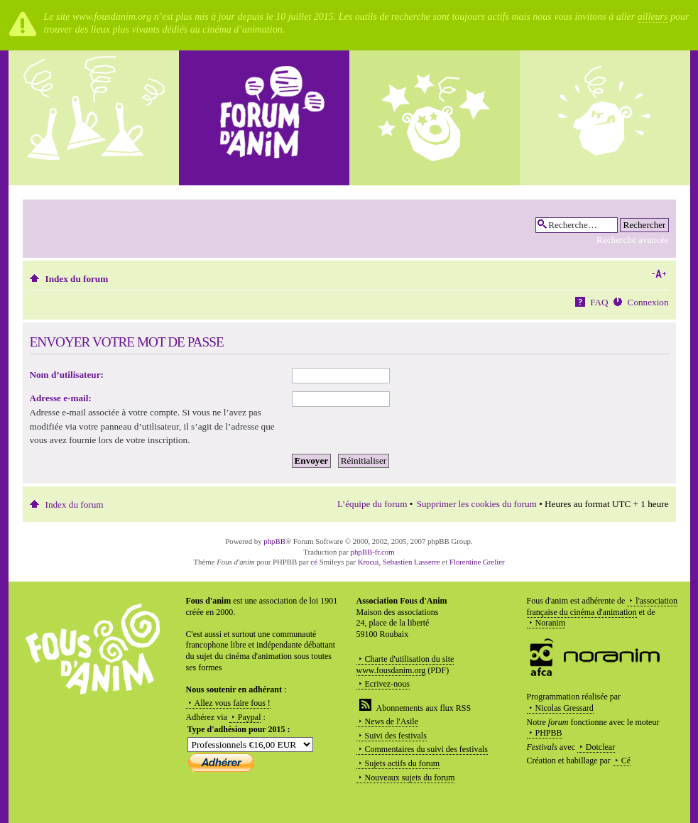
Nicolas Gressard (564, 708)
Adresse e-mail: (61, 398)
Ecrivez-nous (387, 684)
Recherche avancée (632, 239)
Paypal (249, 717)
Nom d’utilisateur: (67, 374)
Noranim (550, 623)
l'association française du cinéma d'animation (602, 606)
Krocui (368, 561)
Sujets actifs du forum (402, 763)
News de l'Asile (391, 721)
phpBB (274, 541)
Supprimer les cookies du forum (477, 503)
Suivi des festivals (396, 736)
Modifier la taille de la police (658, 274)
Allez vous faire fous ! (233, 703)
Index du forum (77, 278)
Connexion (648, 302)
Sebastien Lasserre (411, 561)
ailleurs (653, 16)
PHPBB (548, 733)
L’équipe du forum (372, 503)
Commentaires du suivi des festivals (426, 749)
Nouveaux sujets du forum (410, 778)
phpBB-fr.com (373, 551)
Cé (626, 760)
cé (313, 561)
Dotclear (600, 747)
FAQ (599, 302)
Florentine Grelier (477, 561)
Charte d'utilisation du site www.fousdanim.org (405, 664)
